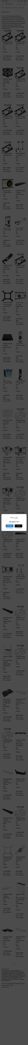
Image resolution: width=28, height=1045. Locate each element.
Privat (18, 526)
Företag (10, 526)
